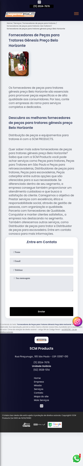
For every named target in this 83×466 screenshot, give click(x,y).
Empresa (39, 381)
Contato (38, 392)
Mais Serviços (41, 400)
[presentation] (41, 298)
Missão (38, 385)
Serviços (38, 389)
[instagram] (39, 2)
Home (37, 378)
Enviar (41, 311)
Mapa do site (41, 396)
